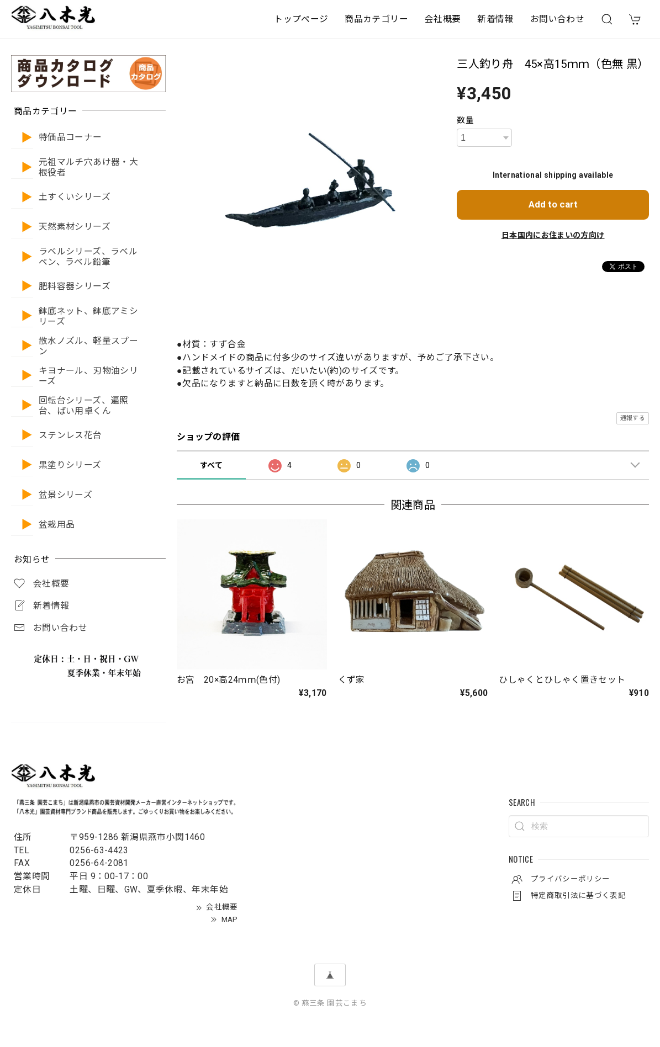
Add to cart (553, 204)
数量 (465, 120)
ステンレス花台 (70, 435)
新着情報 (495, 19)
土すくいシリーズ (74, 197)
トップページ (301, 19)
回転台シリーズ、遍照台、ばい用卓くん (84, 406)
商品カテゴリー (376, 19)
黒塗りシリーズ (70, 465)
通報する (632, 418)
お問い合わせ (557, 19)
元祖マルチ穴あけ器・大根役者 (88, 167)
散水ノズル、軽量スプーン (88, 346)
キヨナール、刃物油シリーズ (88, 376)
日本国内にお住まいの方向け (553, 235)
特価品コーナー (70, 137)
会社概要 (443, 19)
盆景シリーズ (65, 495)
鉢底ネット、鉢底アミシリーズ (88, 316)
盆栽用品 (57, 525)
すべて (211, 465)
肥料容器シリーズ (74, 286)
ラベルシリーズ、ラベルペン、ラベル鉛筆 (88, 257)
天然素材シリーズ (74, 227)
